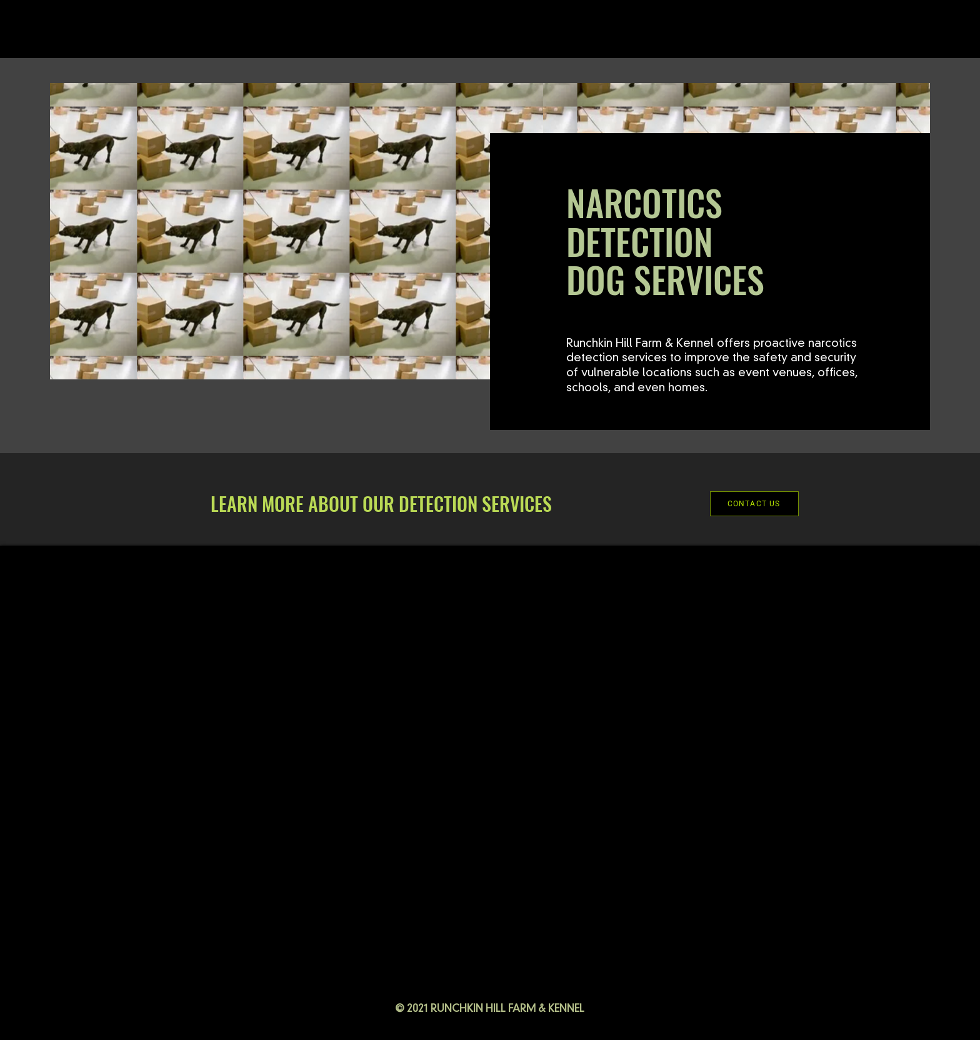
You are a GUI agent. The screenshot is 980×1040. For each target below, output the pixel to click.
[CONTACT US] (754, 503)
